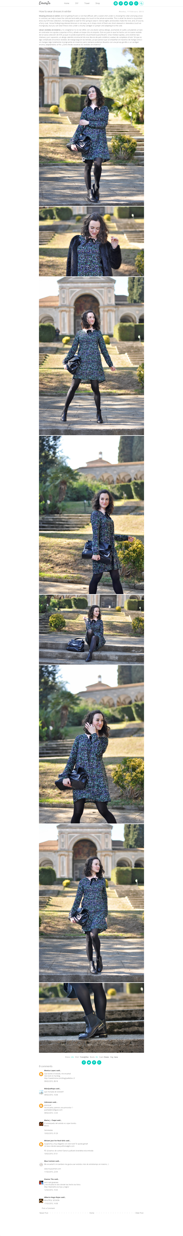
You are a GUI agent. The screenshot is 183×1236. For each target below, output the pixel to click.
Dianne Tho (49, 1179)
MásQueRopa (50, 1088)
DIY (76, 3)
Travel (86, 3)
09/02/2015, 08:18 (51, 1081)
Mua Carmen (49, 1161)
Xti (97, 1057)
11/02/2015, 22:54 (51, 1172)
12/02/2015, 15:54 (51, 1190)
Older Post (139, 1213)
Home (66, 3)
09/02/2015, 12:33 (51, 1113)
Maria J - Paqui (50, 1120)
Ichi (72, 1057)
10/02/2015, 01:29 (51, 1133)
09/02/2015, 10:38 (51, 1095)
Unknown (48, 1102)
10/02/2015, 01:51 (51, 1154)
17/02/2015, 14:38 (51, 1203)
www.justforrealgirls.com (65, 1146)
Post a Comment (48, 1208)
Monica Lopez (50, 1070)
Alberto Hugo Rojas (52, 1197)
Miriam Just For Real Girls (55, 1140)
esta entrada (88, 1151)
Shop (97, 3)
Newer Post (44, 1213)
